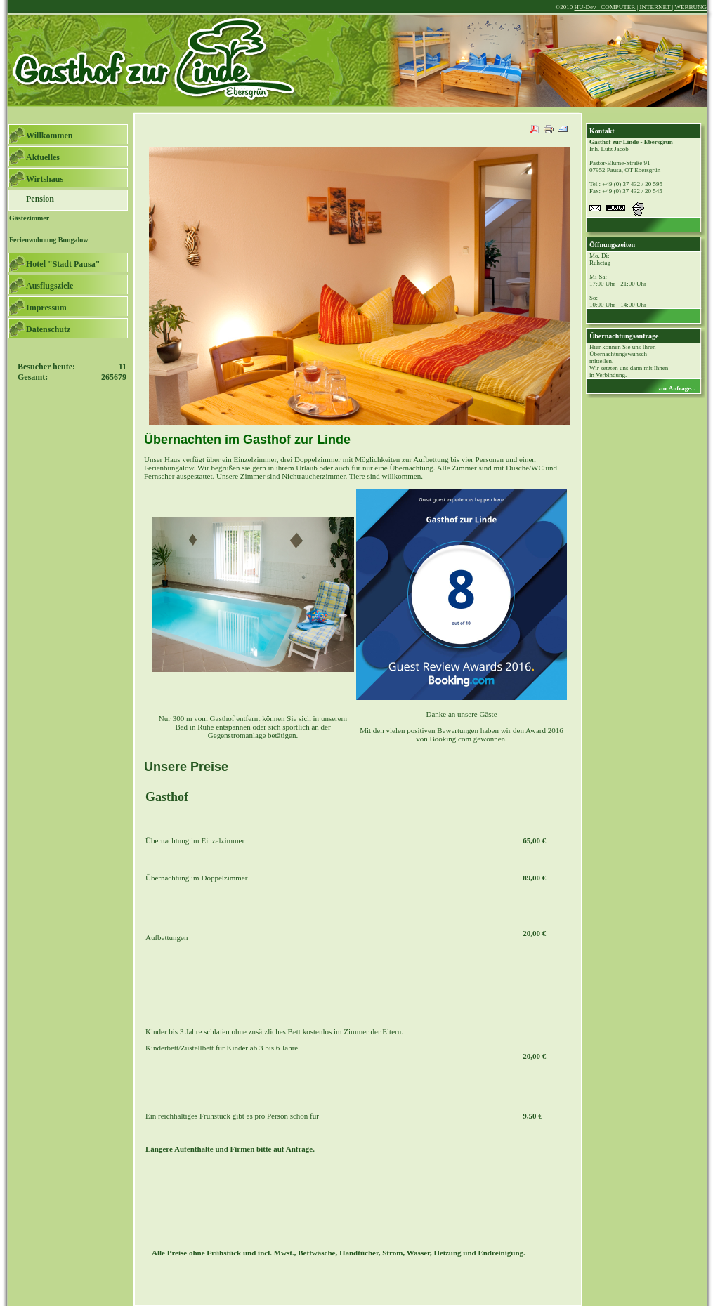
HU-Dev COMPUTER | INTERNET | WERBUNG (640, 7)
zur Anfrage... (676, 388)
